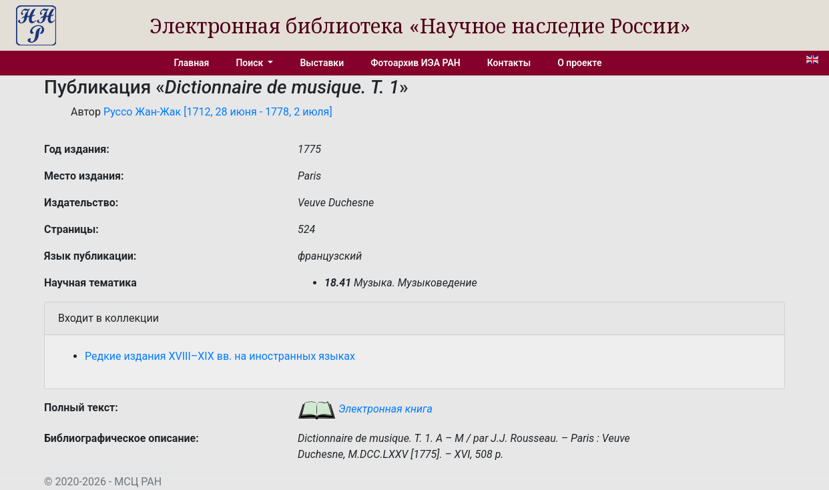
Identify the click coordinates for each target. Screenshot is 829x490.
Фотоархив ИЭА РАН (415, 62)
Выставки (322, 62)
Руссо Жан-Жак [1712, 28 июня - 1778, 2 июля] (217, 111)
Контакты (509, 62)
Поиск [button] (250, 62)
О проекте (579, 62)
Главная (192, 62)
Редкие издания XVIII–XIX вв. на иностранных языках (220, 356)
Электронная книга (365, 409)
